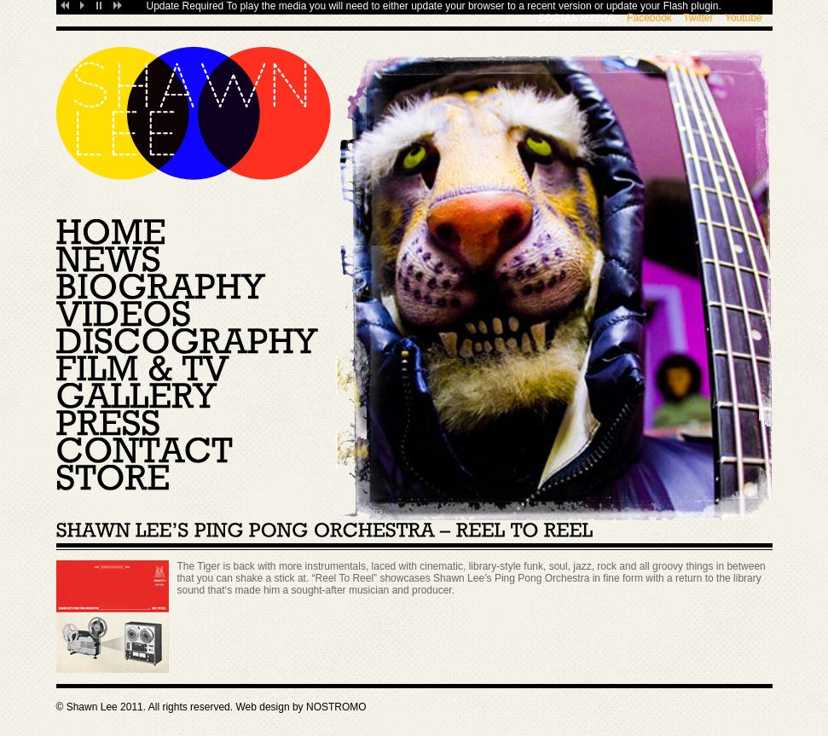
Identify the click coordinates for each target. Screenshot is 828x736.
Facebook (649, 18)
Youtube (743, 18)
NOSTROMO (336, 707)
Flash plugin (691, 6)
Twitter (698, 18)
